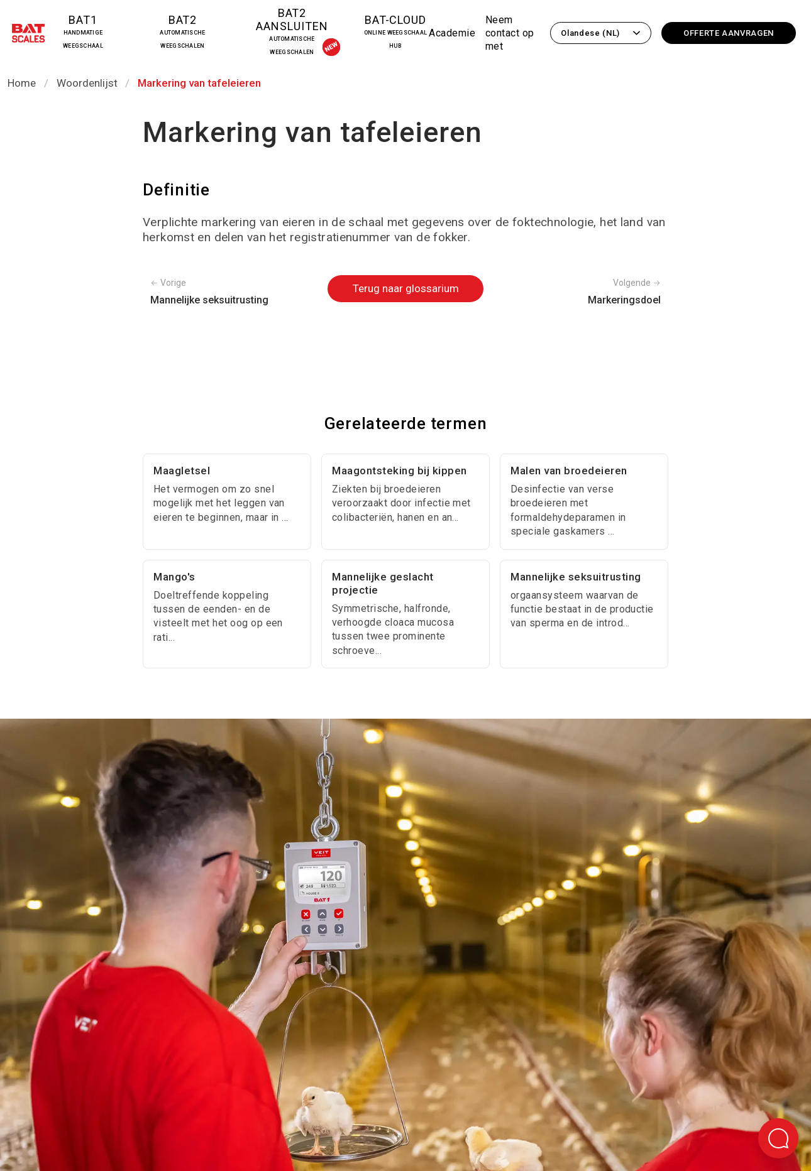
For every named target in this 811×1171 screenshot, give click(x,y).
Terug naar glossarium (406, 288)
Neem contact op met (509, 33)
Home (22, 83)
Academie (452, 33)
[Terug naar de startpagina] (28, 35)
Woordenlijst (87, 83)
